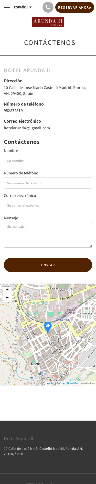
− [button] (7, 298)
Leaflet (50, 383)
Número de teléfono (21, 172)
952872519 (13, 110)
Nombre (11, 150)
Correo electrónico (20, 195)
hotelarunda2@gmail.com (27, 127)
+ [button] (7, 290)
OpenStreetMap (69, 383)
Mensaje (11, 217)
